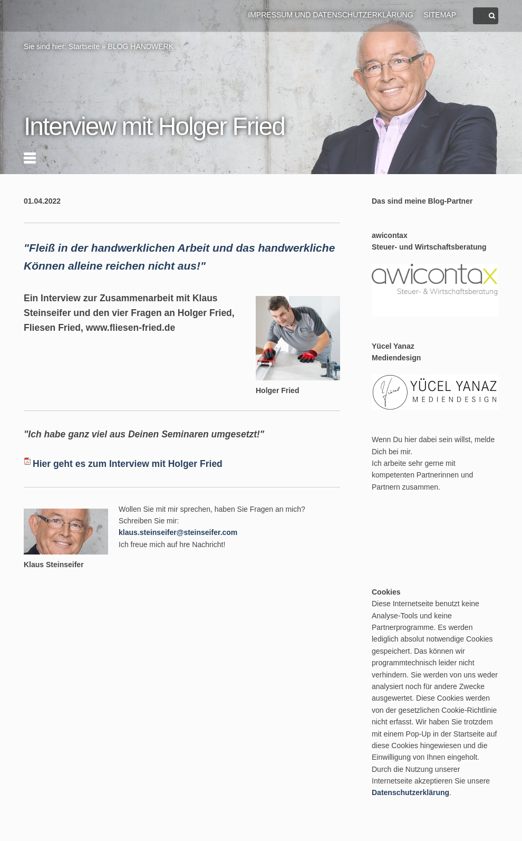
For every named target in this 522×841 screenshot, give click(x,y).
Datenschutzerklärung (410, 792)
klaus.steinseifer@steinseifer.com (178, 532)
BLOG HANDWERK (140, 46)
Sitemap (440, 15)
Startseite (84, 46)
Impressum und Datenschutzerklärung (330, 15)
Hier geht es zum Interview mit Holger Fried (128, 463)
